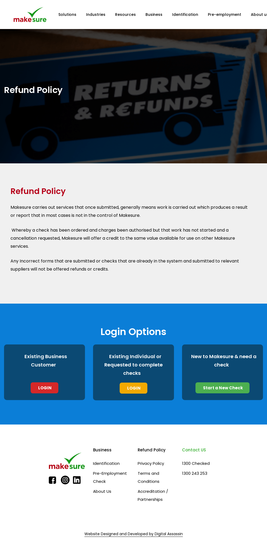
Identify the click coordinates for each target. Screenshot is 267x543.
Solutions (67, 14)
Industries (95, 14)
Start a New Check (222, 388)
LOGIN (44, 388)
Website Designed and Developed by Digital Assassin (133, 534)
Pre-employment (224, 14)
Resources (125, 14)
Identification (185, 14)
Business (153, 14)
